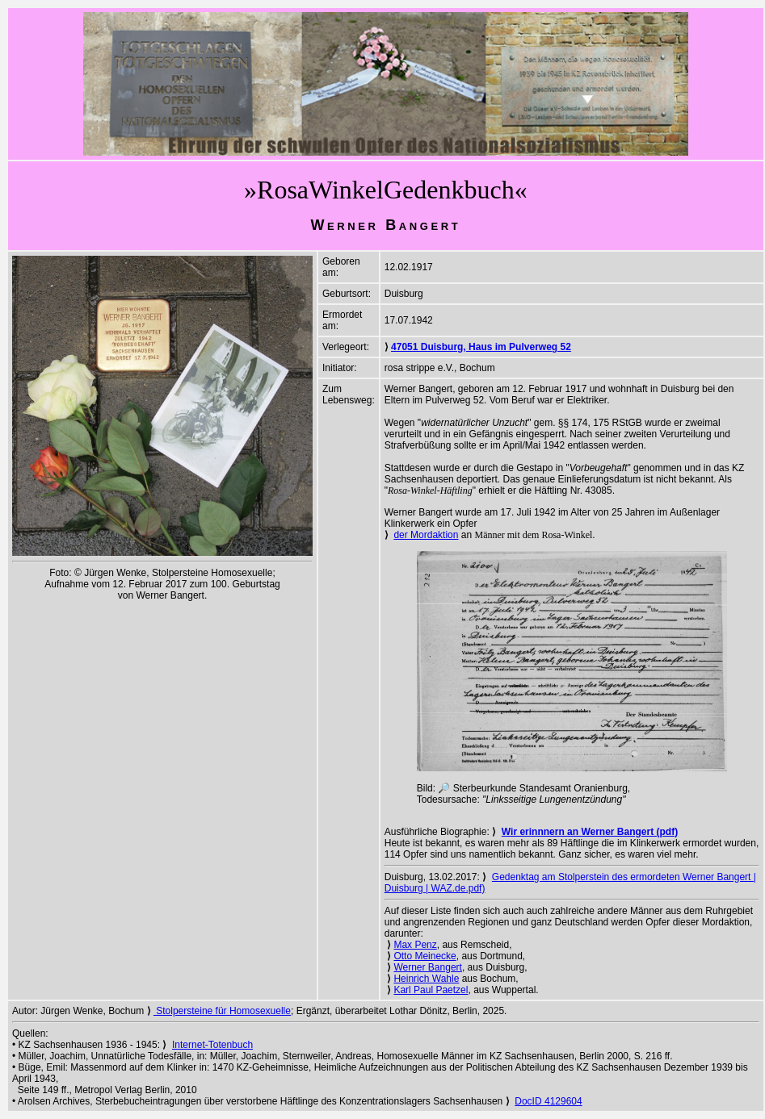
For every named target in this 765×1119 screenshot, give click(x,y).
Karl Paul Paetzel (430, 990)
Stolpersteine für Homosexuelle (222, 1011)
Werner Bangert (427, 967)
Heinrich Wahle (426, 978)
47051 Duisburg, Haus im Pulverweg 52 (481, 347)
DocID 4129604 (548, 1101)
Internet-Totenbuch (212, 1044)
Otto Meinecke (424, 956)
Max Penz (414, 944)
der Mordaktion (425, 535)
